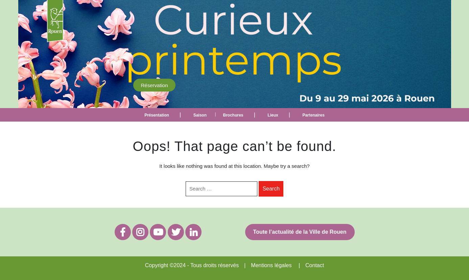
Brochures (233, 115)
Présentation (156, 115)
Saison (200, 115)
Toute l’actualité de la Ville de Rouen (300, 232)
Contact (314, 265)
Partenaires (313, 115)
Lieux (272, 115)
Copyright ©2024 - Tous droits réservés (192, 265)
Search (271, 189)
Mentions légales (271, 265)
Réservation (154, 85)
